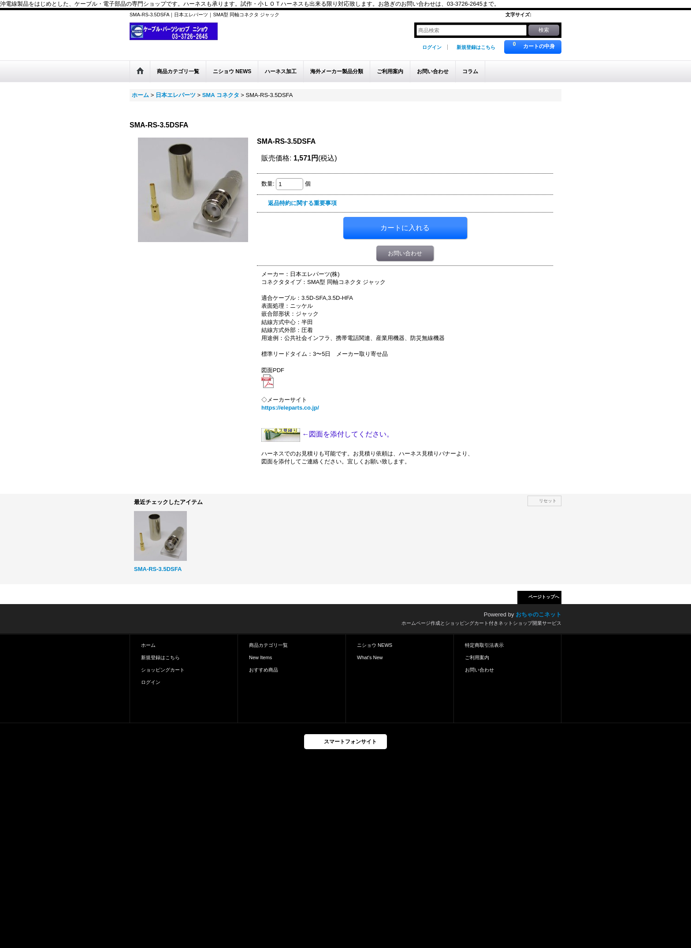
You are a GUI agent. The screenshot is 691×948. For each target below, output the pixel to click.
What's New (370, 657)
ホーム (148, 645)
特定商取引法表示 (484, 645)
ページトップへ (543, 596)
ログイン (432, 47)
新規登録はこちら (476, 47)
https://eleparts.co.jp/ (290, 407)
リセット (548, 500)
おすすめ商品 (263, 669)
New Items (260, 657)
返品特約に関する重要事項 (302, 203)
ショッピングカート (163, 669)
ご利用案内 (477, 657)
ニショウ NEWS (374, 645)
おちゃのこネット (538, 614)
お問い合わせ (405, 253)
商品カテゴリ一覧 (268, 645)
